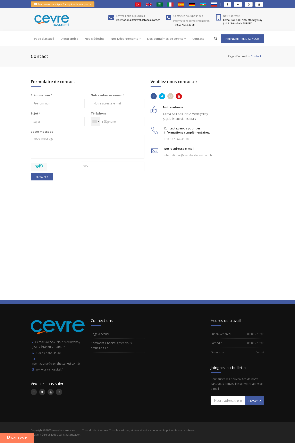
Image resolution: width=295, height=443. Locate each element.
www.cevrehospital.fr (50, 369)
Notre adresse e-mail (107, 95)
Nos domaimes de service (166, 39)
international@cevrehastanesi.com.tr (188, 155)
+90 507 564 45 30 (176, 139)
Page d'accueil (44, 39)
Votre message (42, 132)
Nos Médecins (94, 39)
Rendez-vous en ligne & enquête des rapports (62, 4)
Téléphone (99, 113)
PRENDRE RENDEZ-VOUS (242, 39)
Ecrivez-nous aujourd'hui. (130, 16)
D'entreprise (69, 39)
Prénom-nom (41, 95)
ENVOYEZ (41, 177)
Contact (198, 39)
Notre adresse (231, 16)
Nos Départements (126, 39)
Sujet (35, 113)
